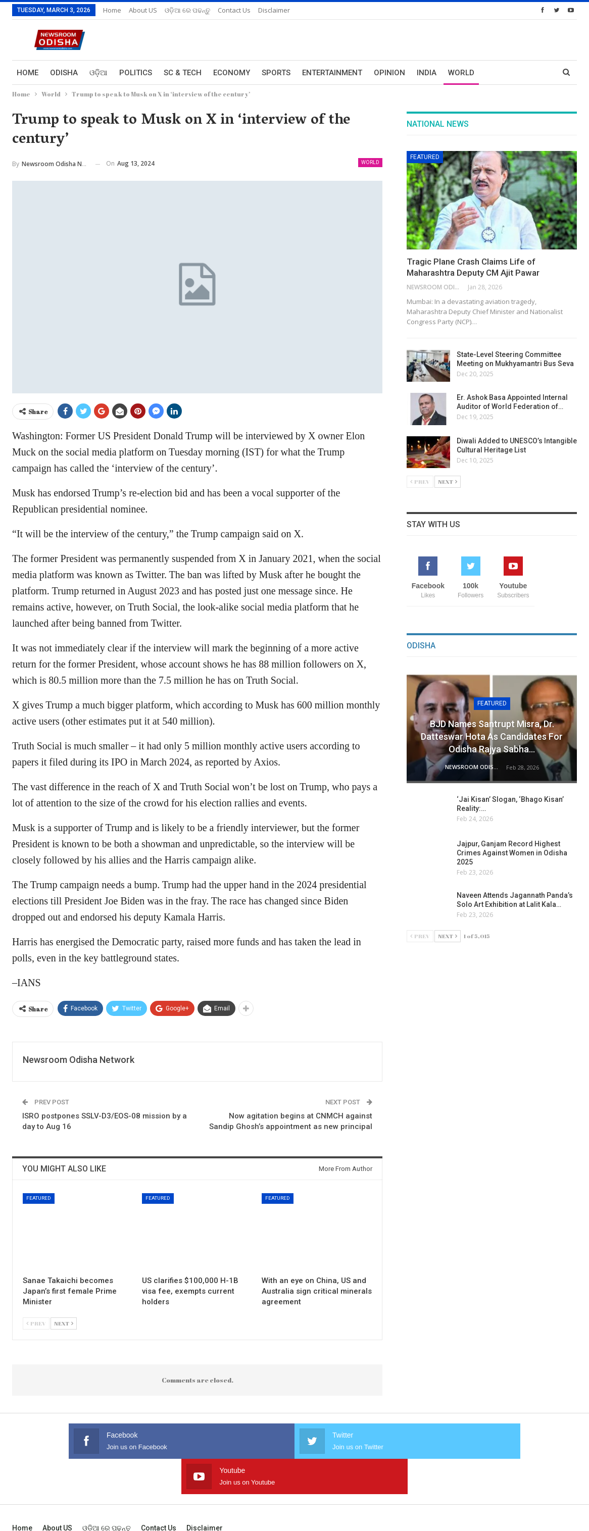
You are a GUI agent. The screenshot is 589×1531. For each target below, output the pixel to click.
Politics (135, 72)
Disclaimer (274, 10)
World (461, 72)
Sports (276, 72)
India (426, 72)
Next (63, 1323)
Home (112, 10)
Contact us (234, 10)
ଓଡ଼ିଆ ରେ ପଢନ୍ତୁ (187, 10)
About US (143, 10)
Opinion (389, 72)
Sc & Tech (183, 72)
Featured (38, 1198)
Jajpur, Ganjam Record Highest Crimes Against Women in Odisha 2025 (512, 853)
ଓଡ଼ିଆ (98, 72)
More (496, 72)
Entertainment (332, 72)
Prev (36, 1323)
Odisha (64, 72)
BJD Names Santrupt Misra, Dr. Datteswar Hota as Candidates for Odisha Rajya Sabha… (492, 736)
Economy (231, 72)
